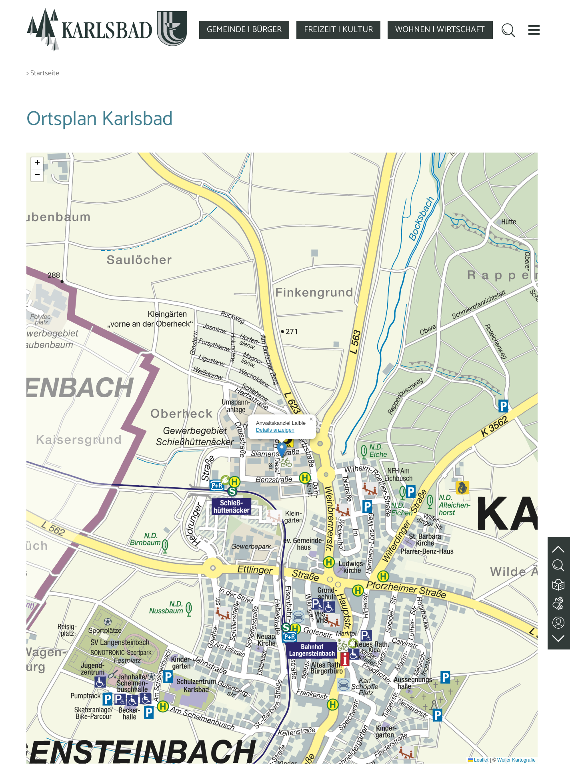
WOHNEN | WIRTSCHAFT (440, 29)
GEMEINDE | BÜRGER (244, 29)
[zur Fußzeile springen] (559, 636)
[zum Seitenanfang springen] (559, 544)
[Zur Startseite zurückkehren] (107, 12)
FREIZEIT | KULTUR (338, 29)
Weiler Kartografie (516, 760)
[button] (534, 30)
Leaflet (478, 760)
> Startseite (42, 73)
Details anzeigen (275, 430)
